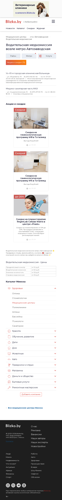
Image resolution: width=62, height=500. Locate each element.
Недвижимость (12, 460)
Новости (10, 28)
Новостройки (38, 446)
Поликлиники (19, 307)
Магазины (15, 370)
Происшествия (37, 464)
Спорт (8, 477)
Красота (14, 331)
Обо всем (35, 477)
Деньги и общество (20, 376)
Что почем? (11, 464)
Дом (12, 348)
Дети (13, 342)
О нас (34, 426)
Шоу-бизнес (36, 470)
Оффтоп (34, 474)
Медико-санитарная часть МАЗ (22, 88)
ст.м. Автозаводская (39, 37)
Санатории (17, 326)
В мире (34, 467)
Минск (8, 457)
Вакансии (36, 434)
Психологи (17, 321)
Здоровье (15, 288)
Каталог (21, 28)
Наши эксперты (39, 442)
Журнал (41, 28)
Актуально (10, 467)
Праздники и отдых (20, 365)
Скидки (31, 28)
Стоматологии (19, 298)
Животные (16, 353)
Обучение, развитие (21, 336)
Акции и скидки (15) (16, 62)
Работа (34, 454)
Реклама (35, 430)
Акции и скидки (15, 104)
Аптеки (16, 312)
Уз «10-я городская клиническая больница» (28, 73)
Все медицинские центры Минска (24, 408)
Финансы (10, 474)
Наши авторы (38, 438)
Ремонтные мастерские (23, 387)
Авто (12, 359)
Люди (8, 454)
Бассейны (17, 316)
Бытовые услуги (18, 382)
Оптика (16, 293)
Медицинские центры (16, 37)
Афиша (9, 470)
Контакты (9, 441)
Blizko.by (47, 491)
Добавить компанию (31, 394)
